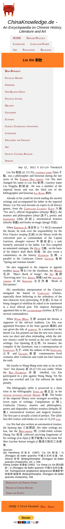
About (51, 506)
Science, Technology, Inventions (21, 126)
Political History (14, 78)
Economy (9, 119)
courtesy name (43, 172)
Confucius (9, 350)
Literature (19, 43)
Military (9, 105)
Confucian (43, 293)
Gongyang (56, 350)
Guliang (23, 353)
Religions (46, 49)
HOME (17, 38)
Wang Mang (21, 318)
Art (15, 49)
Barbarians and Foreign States (21, 482)
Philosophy (29, 49)
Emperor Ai (20, 227)
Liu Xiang (39, 193)
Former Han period (31, 179)
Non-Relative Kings (15, 92)
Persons (9, 161)
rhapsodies (9, 218)
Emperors (10, 85)
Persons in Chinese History (19, 488)
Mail (43, 506)
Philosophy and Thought (17, 140)
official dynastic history (17, 394)
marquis (32, 329)
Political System (13, 98)
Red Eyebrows (18, 372)
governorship (34, 310)
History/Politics (36, 38)
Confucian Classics (35, 208)
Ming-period (26, 431)
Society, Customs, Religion (18, 154)
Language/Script (40, 43)
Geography (10, 112)
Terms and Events (15, 493)
